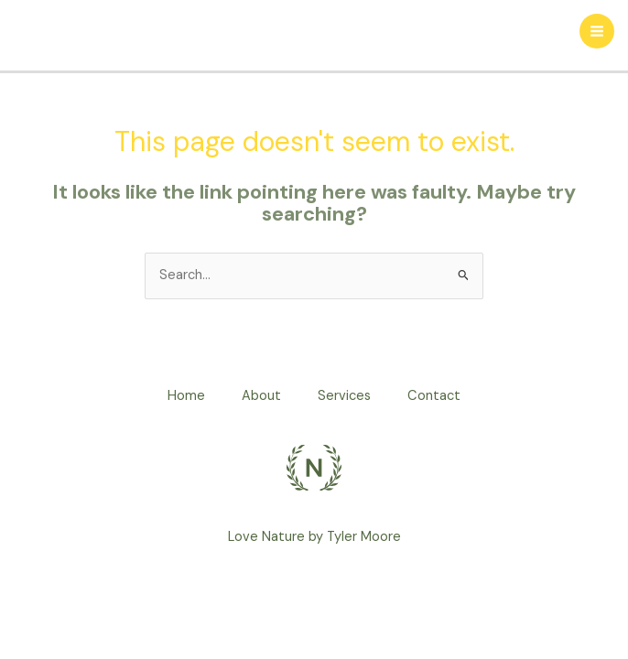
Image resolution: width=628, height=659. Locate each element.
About (261, 396)
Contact (433, 396)
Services (344, 396)
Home (186, 396)
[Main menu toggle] (596, 31)
